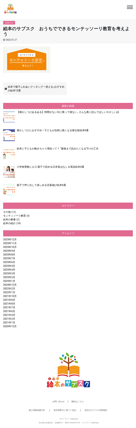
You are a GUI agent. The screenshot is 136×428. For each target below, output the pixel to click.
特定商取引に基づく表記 (65, 410)
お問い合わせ (58, 401)
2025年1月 (9, 281)
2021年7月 (9, 307)
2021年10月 (10, 296)
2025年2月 (9, 277)
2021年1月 (9, 322)
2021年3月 (9, 314)
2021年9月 (9, 299)
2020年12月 (10, 326)
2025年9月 (9, 250)
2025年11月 (10, 243)
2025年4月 (9, 269)
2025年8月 (9, 254)
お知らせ (9, 23)
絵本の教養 (9, 219)
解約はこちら (77, 401)
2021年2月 (9, 318)
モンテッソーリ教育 (14, 215)
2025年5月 (9, 265)
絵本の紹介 (9, 223)
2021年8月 (9, 303)
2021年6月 (9, 311)
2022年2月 (9, 288)
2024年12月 (10, 284)
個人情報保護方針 (37, 410)
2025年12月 (10, 239)
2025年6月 (9, 262)
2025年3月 (9, 273)
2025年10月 (10, 247)
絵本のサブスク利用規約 (96, 410)
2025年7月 (9, 258)
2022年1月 (9, 292)
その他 (7, 211)
